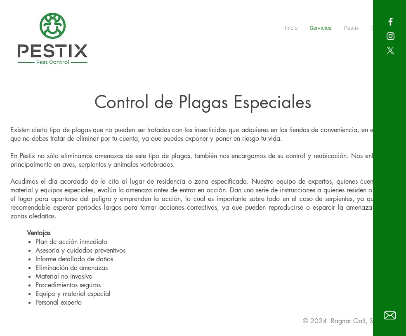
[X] (390, 50)
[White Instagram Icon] (390, 36)
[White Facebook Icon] (390, 22)
